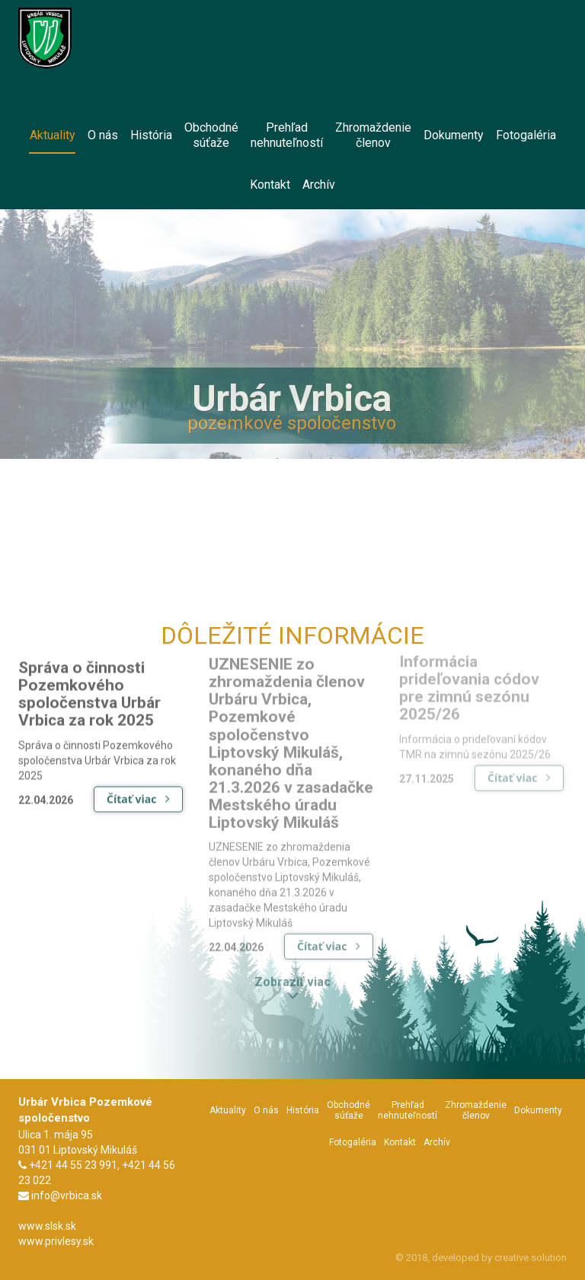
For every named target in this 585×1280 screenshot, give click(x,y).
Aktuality (227, 1110)
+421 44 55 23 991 (73, 1165)
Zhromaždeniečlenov (476, 1110)
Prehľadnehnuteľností (407, 1110)
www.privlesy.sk (56, 1241)
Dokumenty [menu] (454, 135)
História (302, 1110)
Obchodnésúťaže (348, 1110)
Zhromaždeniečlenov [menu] (373, 135)
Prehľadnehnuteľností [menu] (287, 135)
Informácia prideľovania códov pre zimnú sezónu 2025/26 (469, 683)
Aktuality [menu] (52, 141)
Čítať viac (138, 791)
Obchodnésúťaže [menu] (211, 135)
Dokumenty (538, 1110)
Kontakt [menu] (270, 184)
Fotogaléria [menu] (526, 135)
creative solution (530, 1257)
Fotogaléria (352, 1142)
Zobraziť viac (292, 984)
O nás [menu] (103, 135)
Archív (437, 1142)
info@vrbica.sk (66, 1195)
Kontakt (400, 1142)
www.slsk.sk (47, 1226)
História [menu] (151, 135)
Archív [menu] (318, 184)
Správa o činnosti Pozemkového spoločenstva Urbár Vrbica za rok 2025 (89, 686)
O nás (266, 1110)
